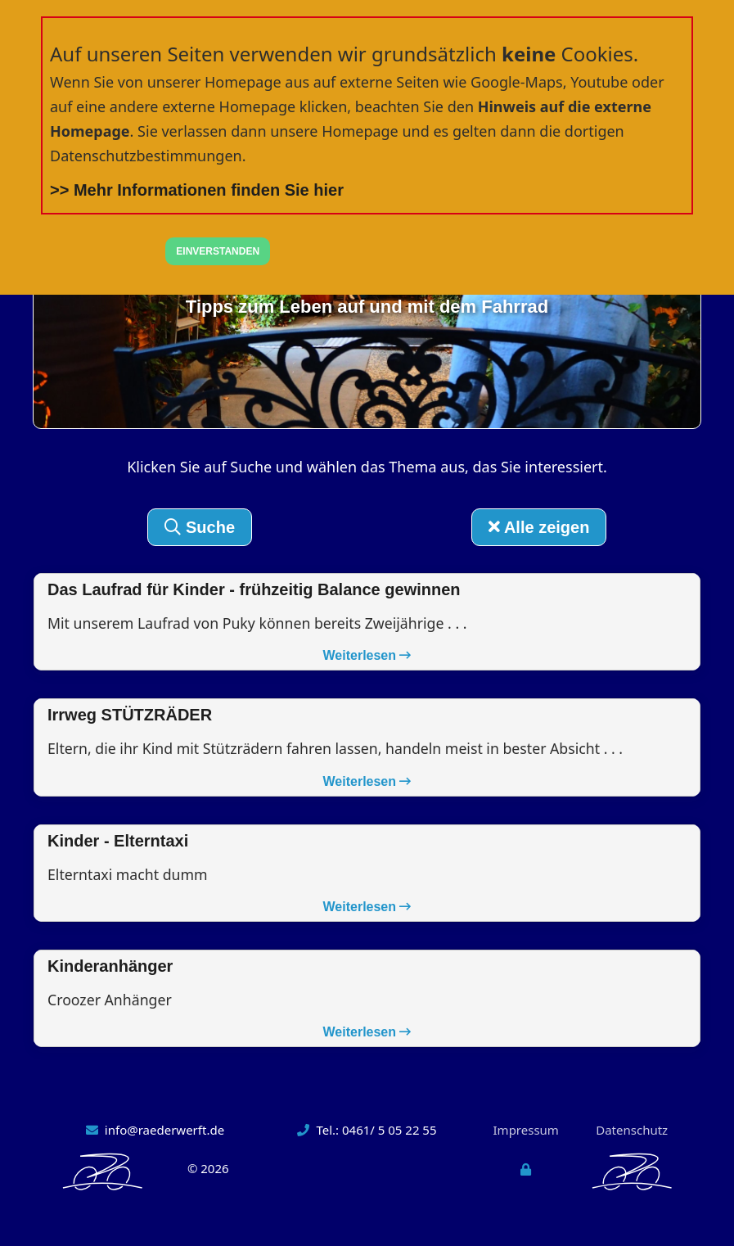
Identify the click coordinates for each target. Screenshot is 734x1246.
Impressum (526, 1131)
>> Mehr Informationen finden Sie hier (197, 190)
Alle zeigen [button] (539, 527)
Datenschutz (632, 1131)
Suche (199, 527)
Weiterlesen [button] (367, 656)
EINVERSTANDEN (217, 251)
